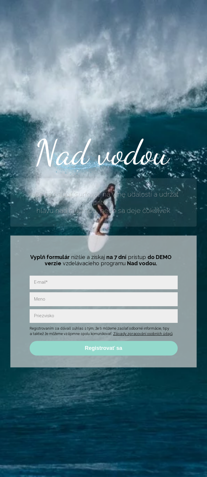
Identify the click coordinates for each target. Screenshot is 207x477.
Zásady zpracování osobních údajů (143, 333)
